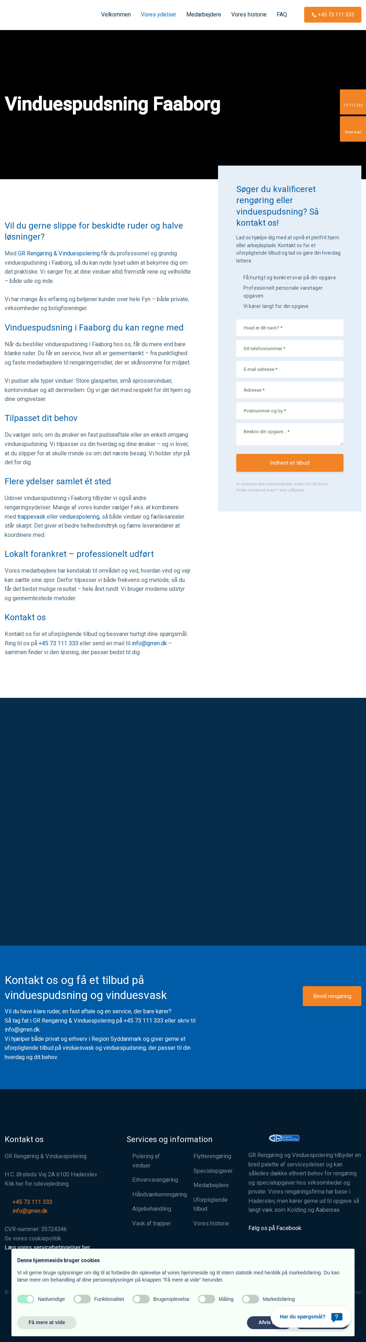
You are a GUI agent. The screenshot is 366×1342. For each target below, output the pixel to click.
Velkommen (116, 14)
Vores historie (249, 14)
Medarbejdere (203, 14)
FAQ (282, 14)
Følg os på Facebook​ (274, 1228)
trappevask (31, 516)
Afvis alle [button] (269, 1322)
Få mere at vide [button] (47, 1322)
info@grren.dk (149, 643)
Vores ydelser (158, 14)
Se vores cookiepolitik (33, 1238)
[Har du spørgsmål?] (311, 1317)
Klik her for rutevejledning (37, 1183)
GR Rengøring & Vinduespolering (59, 253)
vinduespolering (79, 516)
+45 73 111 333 (58, 643)
